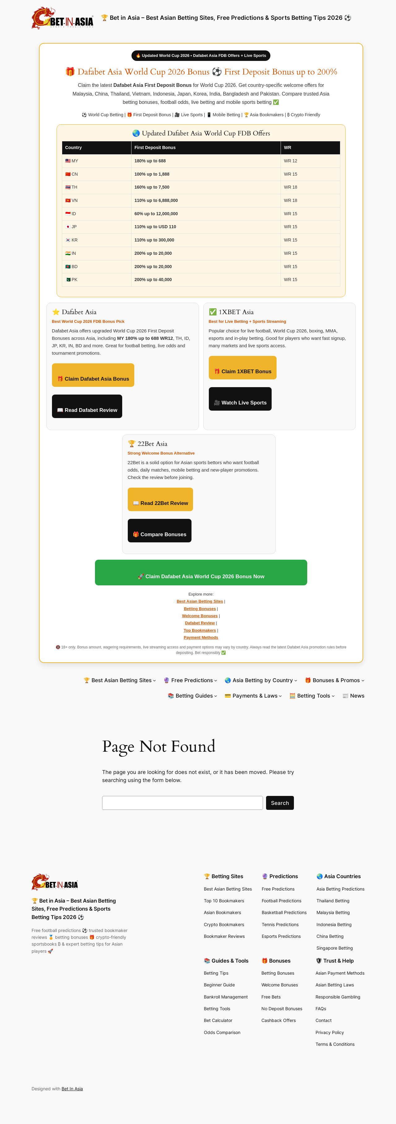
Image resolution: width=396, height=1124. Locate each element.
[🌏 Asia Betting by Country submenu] (295, 680)
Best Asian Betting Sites (200, 601)
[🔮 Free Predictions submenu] (215, 680)
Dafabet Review (200, 623)
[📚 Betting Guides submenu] (215, 695)
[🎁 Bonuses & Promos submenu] (362, 680)
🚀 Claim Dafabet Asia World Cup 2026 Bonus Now (201, 576)
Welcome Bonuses (199, 615)
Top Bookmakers (200, 630)
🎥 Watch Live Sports (240, 403)
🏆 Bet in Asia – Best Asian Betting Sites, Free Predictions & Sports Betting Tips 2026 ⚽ (226, 17)
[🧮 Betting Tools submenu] (333, 695)
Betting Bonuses (200, 608)
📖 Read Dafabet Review (87, 410)
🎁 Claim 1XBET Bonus (243, 371)
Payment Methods (201, 637)
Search (280, 803)
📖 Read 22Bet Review (160, 503)
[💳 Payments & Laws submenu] (280, 695)
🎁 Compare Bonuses (160, 534)
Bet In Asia (72, 1088)
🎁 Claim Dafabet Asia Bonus (93, 379)
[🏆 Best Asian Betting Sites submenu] (154, 680)
